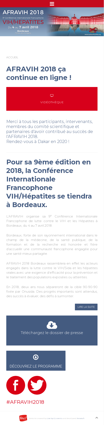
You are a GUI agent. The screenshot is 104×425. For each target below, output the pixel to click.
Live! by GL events (55, 418)
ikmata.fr (81, 418)
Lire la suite (86, 306)
